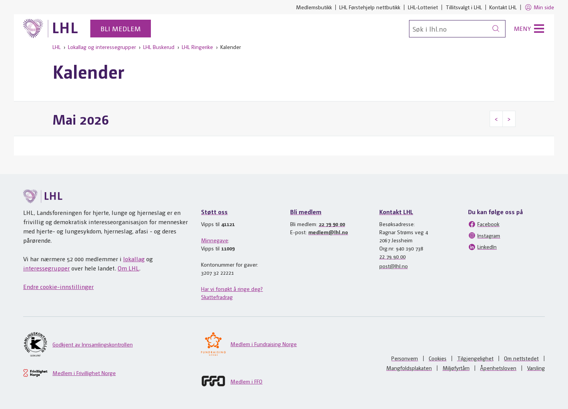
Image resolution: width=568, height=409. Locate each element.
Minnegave (214, 240)
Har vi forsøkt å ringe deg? (232, 288)
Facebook (483, 224)
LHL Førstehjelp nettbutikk (369, 6)
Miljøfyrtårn (456, 367)
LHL (56, 46)
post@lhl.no (393, 265)
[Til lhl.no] (50, 28)
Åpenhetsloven (498, 367)
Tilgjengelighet (475, 358)
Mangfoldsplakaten (409, 367)
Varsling (536, 367)
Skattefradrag (217, 296)
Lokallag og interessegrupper (102, 46)
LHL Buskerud (158, 46)
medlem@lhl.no (328, 231)
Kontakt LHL (503, 6)
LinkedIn (482, 247)
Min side (539, 7)
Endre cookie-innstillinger (58, 286)
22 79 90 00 (332, 223)
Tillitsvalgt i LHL (464, 6)
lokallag (134, 259)
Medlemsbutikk (314, 6)
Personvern (404, 358)
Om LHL (128, 268)
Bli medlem (120, 28)
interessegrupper (46, 268)
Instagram (484, 235)
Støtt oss (214, 211)
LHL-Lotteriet (423, 6)
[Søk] (457, 28)
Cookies (437, 358)
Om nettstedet (521, 358)
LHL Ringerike (197, 46)
